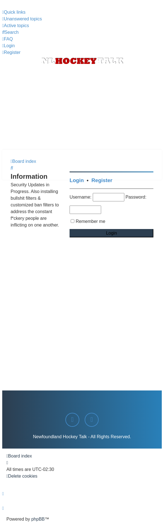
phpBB (38, 519)
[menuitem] (22, 19)
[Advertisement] (82, 108)
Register (101, 180)
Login (77, 180)
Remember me (90, 221)
